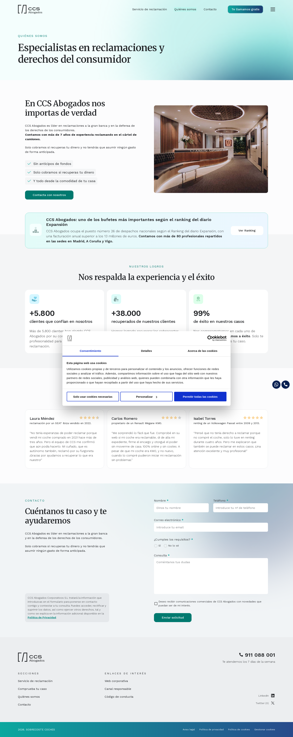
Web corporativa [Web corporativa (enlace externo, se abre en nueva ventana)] (116, 681)
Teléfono (220, 500)
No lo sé (173, 545)
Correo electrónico (168, 520)
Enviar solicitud (173, 617)
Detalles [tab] (146, 350)
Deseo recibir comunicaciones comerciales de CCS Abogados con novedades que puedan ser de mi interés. (209, 603)
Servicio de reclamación (35, 681)
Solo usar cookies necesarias (92, 396)
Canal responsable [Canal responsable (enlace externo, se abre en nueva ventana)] (118, 689)
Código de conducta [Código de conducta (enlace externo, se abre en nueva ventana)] (119, 696)
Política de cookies (239, 729)
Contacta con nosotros (49, 195)
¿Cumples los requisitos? (173, 539)
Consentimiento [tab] (90, 350)
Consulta (162, 555)
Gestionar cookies (264, 729)
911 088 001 (257, 655)
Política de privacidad (211, 729)
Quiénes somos (29, 696)
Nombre (161, 500)
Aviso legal (189, 729)
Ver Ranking (247, 230)
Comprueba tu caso (32, 689)
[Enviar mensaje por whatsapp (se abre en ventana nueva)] (276, 384)
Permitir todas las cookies (200, 396)
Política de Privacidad (42, 617)
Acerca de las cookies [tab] (203, 350)
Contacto (24, 704)
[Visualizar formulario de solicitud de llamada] (245, 9)
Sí (159, 545)
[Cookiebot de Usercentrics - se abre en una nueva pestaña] (210, 338)
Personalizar (146, 396)
